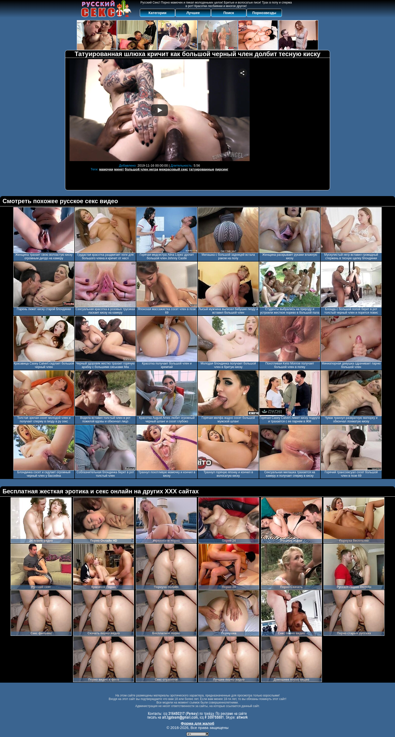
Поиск (228, 13)
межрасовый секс (173, 169)
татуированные (201, 169)
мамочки (106, 169)
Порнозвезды (264, 13)
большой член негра (141, 169)
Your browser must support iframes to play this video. (159, 110)
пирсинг (221, 169)
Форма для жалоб (197, 723)
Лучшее (193, 13)
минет (119, 169)
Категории (158, 13)
